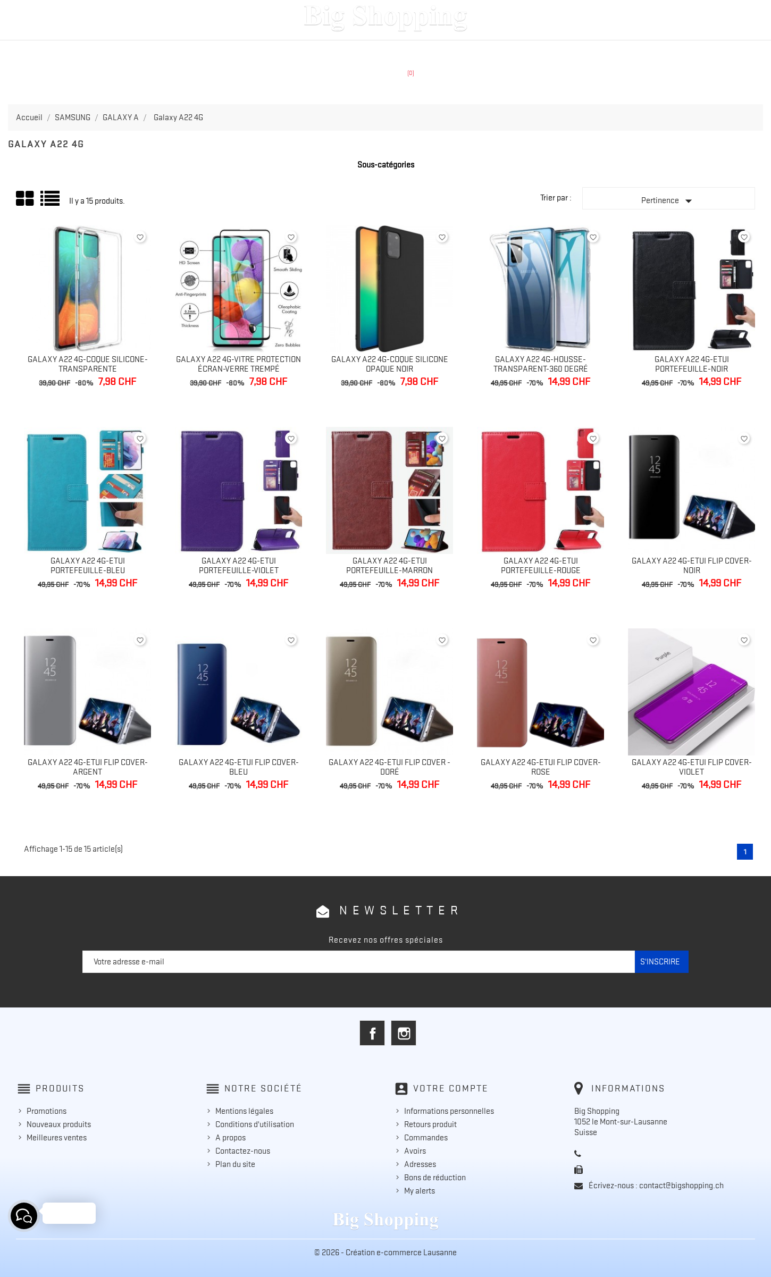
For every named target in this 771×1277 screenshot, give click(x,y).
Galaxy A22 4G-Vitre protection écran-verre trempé (238, 364)
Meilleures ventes (57, 1137)
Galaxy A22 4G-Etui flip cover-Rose (541, 767)
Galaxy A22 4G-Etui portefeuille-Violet (239, 565)
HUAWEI (399, 51)
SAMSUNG (344, 51)
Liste (50, 202)
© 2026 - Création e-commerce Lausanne (385, 1252)
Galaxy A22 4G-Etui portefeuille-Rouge (541, 565)
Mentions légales (244, 1111)
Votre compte (451, 1088)
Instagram (403, 1033)
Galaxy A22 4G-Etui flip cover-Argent (88, 767)
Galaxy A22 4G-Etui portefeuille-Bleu (88, 565)
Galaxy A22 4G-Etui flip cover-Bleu (239, 767)
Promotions (46, 1111)
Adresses (420, 1164)
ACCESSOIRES (463, 51)
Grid (25, 199)
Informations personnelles (449, 1111)
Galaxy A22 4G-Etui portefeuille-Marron (389, 565)
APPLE (292, 51)
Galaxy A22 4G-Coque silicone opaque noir (389, 364)
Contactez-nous (242, 1151)
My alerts (419, 1191)
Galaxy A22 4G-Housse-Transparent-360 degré (540, 364)
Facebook (372, 1033)
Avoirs (415, 1151)
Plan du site (235, 1164)
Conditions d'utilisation (254, 1124)
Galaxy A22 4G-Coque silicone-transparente (88, 364)
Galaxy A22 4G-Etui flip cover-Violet (692, 767)
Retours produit (430, 1124)
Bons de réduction (435, 1177)
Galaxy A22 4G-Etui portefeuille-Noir (692, 364)
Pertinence (669, 201)
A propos (230, 1137)
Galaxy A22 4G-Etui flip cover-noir (692, 565)
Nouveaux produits (59, 1124)
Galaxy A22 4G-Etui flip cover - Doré (389, 767)
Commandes (426, 1137)
